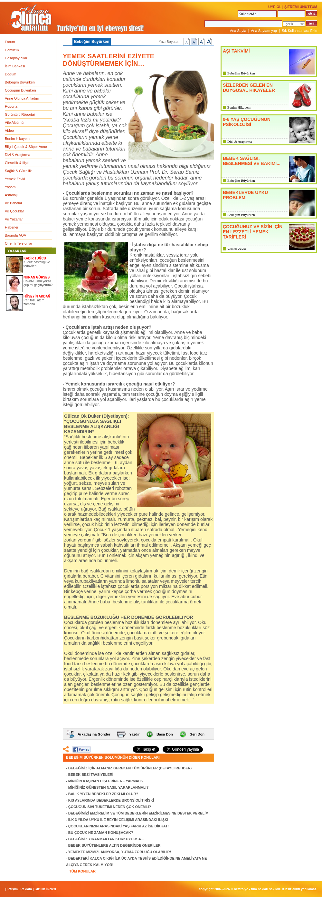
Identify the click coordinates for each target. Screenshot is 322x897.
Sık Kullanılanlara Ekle (299, 31)
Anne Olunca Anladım (22, 98)
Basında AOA (15, 235)
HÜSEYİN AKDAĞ (37, 296)
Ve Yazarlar (14, 219)
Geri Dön (197, 734)
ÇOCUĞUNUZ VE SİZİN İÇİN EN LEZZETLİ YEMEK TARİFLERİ (252, 231)
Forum (10, 42)
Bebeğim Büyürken (20, 82)
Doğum (10, 74)
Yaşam (10, 187)
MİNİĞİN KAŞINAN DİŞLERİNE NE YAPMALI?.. (107, 781)
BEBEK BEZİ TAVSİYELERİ (90, 774)
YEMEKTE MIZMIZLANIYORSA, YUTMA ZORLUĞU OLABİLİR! (119, 852)
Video (9, 130)
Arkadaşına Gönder (94, 734)
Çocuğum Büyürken (20, 90)
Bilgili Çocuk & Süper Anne (26, 147)
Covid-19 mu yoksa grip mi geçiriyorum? (38, 283)
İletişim (12, 889)
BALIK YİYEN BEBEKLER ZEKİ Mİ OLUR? (103, 794)
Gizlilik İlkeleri (45, 889)
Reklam (26, 889)
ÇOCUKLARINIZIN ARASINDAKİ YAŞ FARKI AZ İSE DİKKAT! (118, 826)
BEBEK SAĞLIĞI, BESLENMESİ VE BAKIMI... (251, 161)
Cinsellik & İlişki (17, 163)
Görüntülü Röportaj (20, 114)
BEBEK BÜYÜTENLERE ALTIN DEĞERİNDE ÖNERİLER (114, 845)
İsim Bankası (15, 66)
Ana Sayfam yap (264, 31)
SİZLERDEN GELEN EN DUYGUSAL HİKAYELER (249, 88)
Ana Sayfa (238, 31)
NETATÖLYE (241, 889)
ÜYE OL (274, 7)
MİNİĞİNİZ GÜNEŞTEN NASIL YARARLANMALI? (108, 787)
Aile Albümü (14, 122)
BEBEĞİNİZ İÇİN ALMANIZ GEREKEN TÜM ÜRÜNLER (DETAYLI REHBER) (130, 768)
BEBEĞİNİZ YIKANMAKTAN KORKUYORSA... (106, 839)
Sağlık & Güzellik (18, 171)
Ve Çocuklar (14, 211)
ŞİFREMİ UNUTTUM (300, 7)
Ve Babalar (13, 203)
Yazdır (134, 734)
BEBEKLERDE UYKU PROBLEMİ (245, 195)
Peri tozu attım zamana (34, 302)
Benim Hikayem (17, 139)
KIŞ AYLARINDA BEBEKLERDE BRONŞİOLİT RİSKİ (111, 800)
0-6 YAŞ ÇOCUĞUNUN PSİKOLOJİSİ (246, 122)
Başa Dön (164, 734)
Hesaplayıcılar (16, 58)
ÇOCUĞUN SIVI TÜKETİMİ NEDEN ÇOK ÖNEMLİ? (109, 807)
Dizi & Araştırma (17, 155)
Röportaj (11, 106)
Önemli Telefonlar (18, 243)
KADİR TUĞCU (35, 258)
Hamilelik (12, 50)
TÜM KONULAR (82, 871)
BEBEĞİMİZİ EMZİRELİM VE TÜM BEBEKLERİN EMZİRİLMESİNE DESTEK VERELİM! (139, 813)
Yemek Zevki (15, 179)
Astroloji (11, 195)
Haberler (11, 227)
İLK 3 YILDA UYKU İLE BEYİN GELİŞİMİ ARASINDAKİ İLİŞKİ (118, 820)
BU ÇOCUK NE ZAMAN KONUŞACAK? (100, 832)
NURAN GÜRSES (37, 277)
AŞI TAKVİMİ (236, 51)
